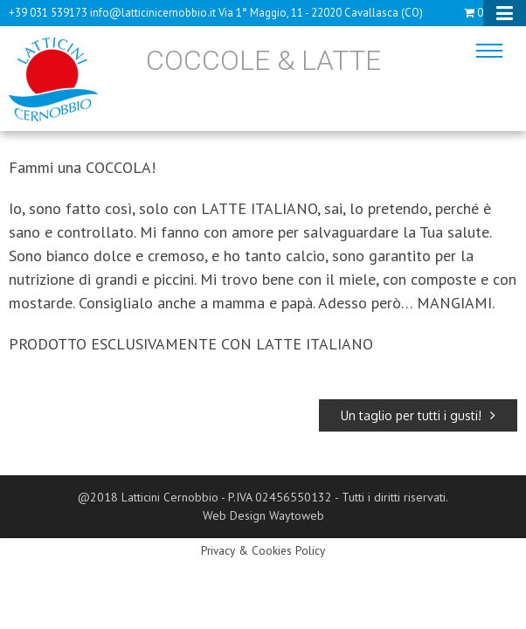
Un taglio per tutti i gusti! (418, 415)
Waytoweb (296, 515)
